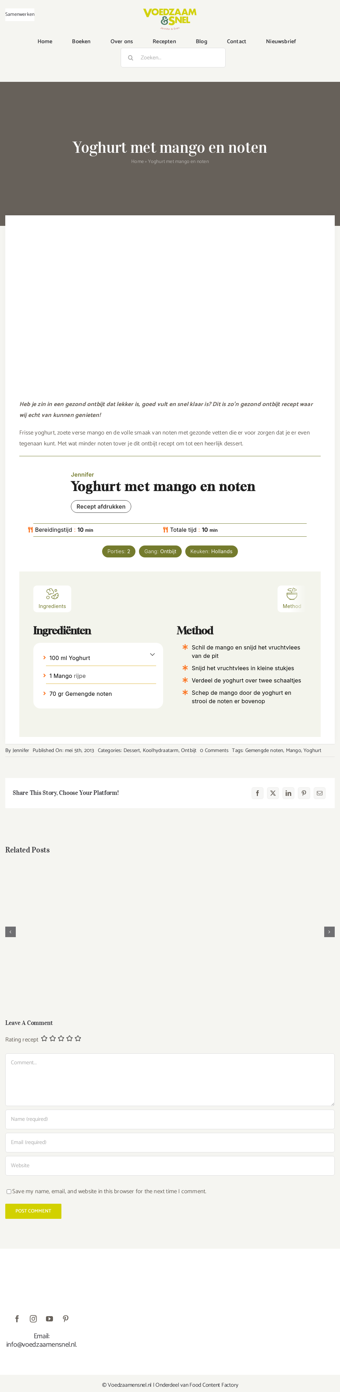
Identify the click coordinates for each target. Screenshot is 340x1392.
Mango (293, 750)
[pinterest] (65, 1319)
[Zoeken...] (173, 57)
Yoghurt (312, 750)
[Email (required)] (170, 1142)
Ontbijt (188, 750)
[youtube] (49, 1319)
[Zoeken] (130, 57)
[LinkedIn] (288, 793)
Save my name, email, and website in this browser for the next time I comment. (109, 1191)
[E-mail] (319, 793)
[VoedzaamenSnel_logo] (169, 11)
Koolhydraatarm (161, 750)
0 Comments (214, 750)
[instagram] (33, 1319)
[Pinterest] (304, 793)
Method (292, 598)
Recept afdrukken (101, 506)
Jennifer (21, 750)
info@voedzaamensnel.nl (41, 1345)
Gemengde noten (264, 750)
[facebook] (17, 1319)
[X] (273, 793)
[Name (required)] (170, 1119)
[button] (152, 654)
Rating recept (22, 1040)
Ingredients (52, 598)
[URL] (170, 1166)
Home (137, 162)
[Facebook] (257, 793)
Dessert (132, 750)
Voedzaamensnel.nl (130, 1385)
